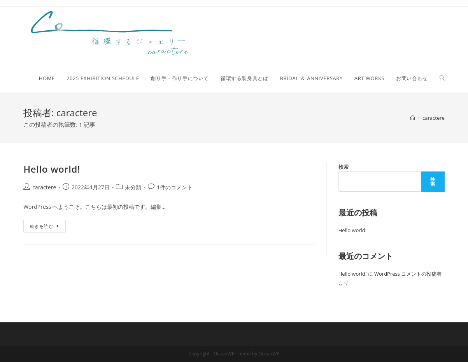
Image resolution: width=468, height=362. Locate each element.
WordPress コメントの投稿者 (408, 273)
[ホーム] (412, 117)
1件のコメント (175, 187)
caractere (44, 187)
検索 (343, 166)
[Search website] (442, 78)
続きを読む (48, 224)
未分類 (133, 187)
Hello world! (51, 169)
